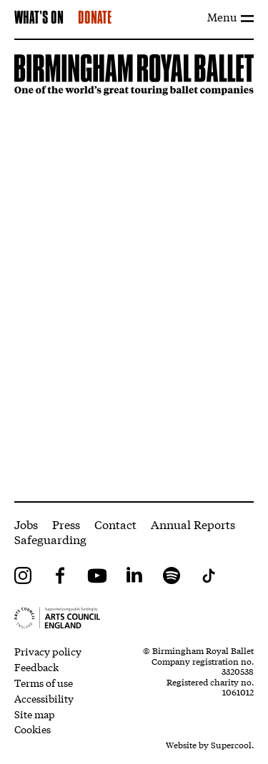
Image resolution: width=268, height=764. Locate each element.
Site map (34, 714)
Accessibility (44, 698)
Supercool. (232, 744)
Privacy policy (47, 651)
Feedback (36, 667)
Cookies (32, 729)
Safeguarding (50, 539)
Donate (94, 18)
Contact (115, 524)
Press (66, 524)
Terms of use (43, 682)
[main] (134, 270)
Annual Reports (193, 524)
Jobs (26, 524)
